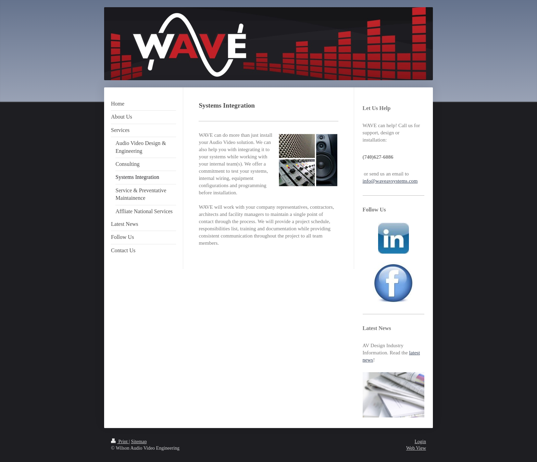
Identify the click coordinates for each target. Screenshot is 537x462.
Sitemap (139, 441)
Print (120, 441)
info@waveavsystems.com (390, 181)
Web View (416, 448)
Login (420, 441)
